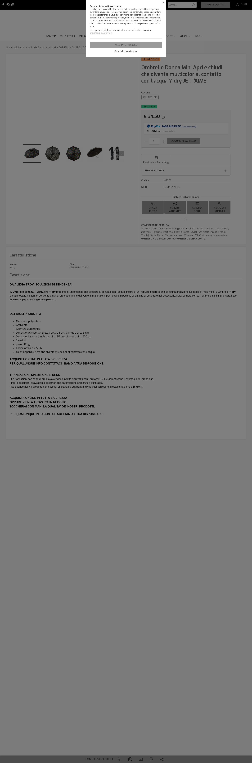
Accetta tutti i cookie (126, 45)
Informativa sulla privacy (101, 33)
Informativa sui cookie (131, 30)
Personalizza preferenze (126, 51)
